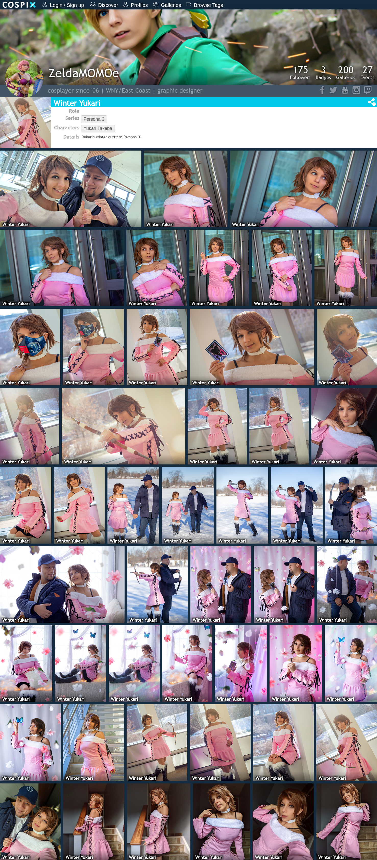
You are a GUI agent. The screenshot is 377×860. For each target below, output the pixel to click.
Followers (300, 72)
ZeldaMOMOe (83, 73)
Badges (323, 72)
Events (367, 72)
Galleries (345, 72)
